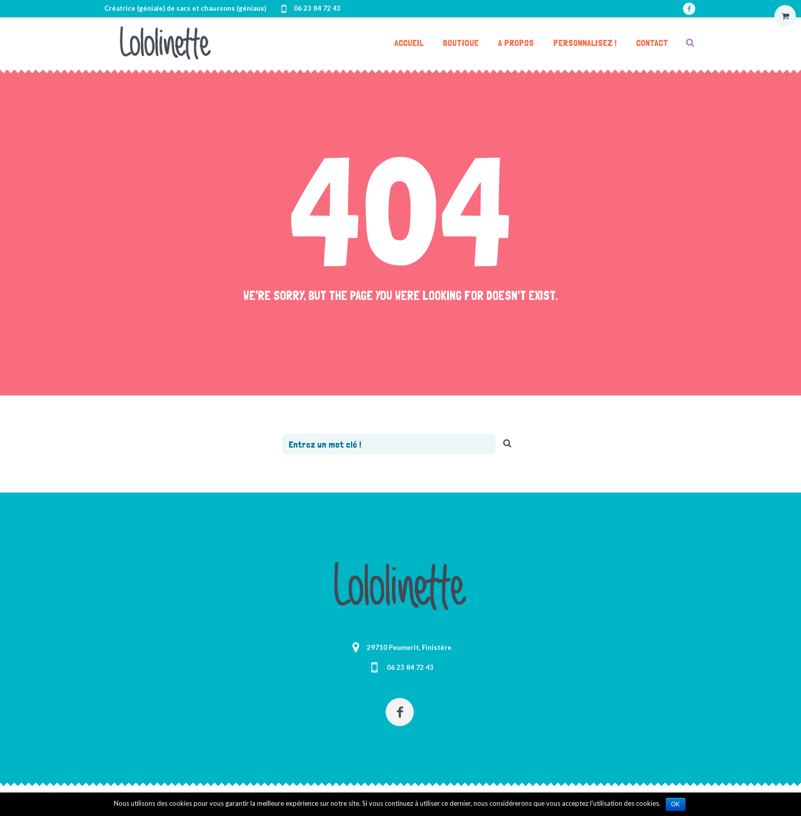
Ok (675, 804)
